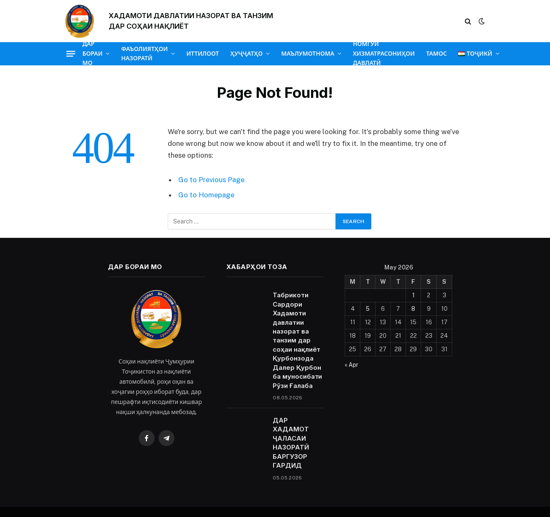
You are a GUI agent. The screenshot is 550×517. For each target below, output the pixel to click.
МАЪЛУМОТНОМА (307, 53)
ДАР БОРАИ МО (93, 53)
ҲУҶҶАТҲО (246, 53)
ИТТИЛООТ (202, 53)
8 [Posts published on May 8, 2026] (413, 308)
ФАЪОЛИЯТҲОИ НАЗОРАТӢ (144, 54)
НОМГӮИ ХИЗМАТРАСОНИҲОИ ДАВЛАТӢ (384, 53)
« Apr (351, 364)
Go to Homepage (206, 195)
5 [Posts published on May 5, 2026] (368, 308)
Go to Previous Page (211, 179)
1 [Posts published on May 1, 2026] (413, 295)
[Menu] (70, 53)
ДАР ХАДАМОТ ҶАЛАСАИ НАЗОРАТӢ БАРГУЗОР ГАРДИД (291, 442)
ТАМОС (436, 53)
